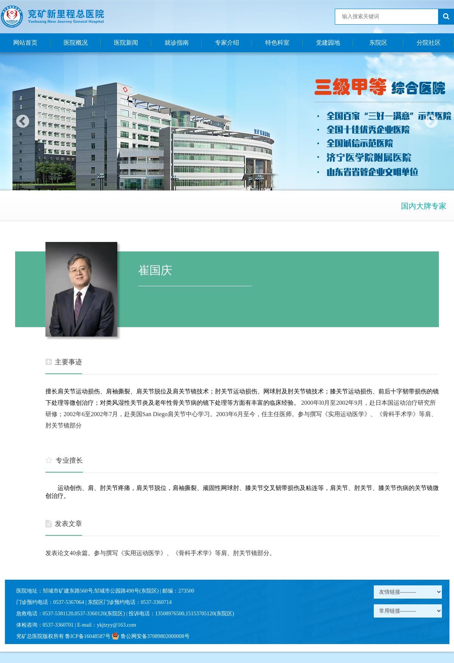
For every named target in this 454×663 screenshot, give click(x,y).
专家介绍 (227, 42)
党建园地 (328, 42)
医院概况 (76, 42)
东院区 (378, 42)
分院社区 (429, 42)
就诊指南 (177, 42)
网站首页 (25, 42)
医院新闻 (126, 42)
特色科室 (277, 42)
